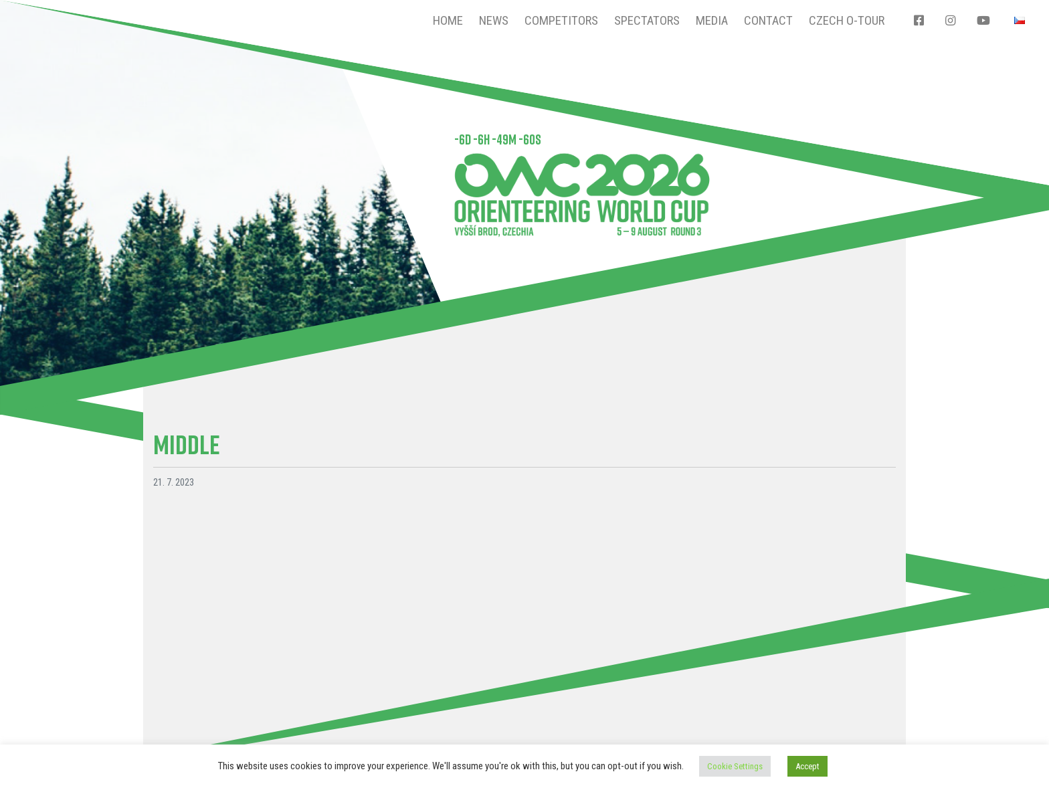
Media (712, 20)
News (493, 20)
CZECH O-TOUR (846, 20)
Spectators (647, 20)
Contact (768, 20)
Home (448, 20)
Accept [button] (807, 766)
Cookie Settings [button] (735, 766)
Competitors (561, 20)
